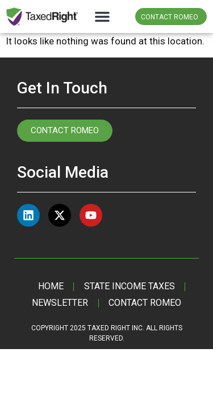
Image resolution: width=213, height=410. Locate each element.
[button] (102, 16)
